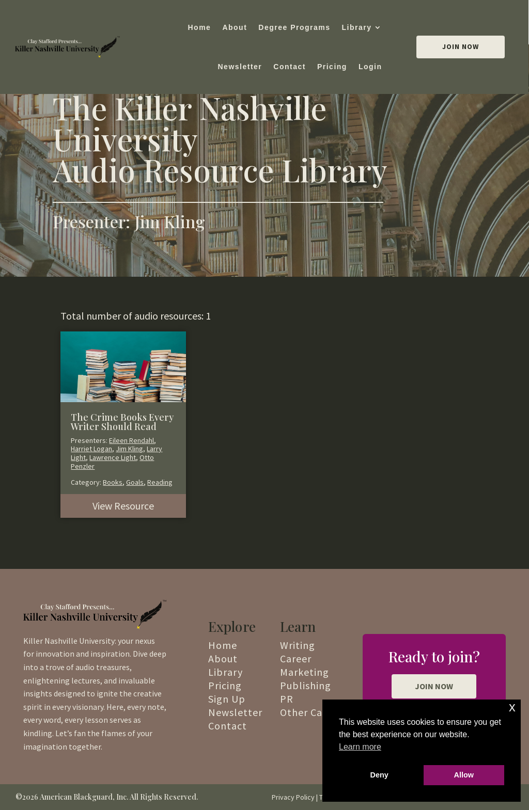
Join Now (460, 46)
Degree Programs (294, 27)
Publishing (305, 685)
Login (370, 66)
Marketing (304, 671)
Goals (135, 482)
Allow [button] (464, 775)
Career (296, 658)
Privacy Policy (293, 797)
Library (357, 27)
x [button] (512, 707)
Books (112, 482)
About (234, 27)
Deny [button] (379, 775)
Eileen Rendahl (131, 440)
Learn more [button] (360, 746)
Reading (160, 482)
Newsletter (239, 66)
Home (199, 27)
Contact (289, 66)
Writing (297, 645)
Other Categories (321, 712)
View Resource (123, 505)
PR (286, 698)
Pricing (332, 66)
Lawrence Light (112, 457)
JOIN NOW (434, 686)
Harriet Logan (91, 448)
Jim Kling (129, 448)
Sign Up (226, 698)
